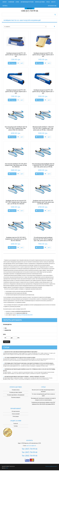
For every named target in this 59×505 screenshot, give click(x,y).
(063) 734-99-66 (31, 456)
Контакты (5, 5)
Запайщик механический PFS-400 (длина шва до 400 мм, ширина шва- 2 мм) (43, 91)
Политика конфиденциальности (51, 466)
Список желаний (15, 413)
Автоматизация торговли (27, 2)
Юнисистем (8, 330)
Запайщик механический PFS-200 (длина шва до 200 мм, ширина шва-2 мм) (43, 54)
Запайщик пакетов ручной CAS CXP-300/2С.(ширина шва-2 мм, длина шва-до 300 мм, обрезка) (43, 202)
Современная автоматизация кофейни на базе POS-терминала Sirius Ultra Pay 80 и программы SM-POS (29, 371)
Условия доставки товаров (15, 392)
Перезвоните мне (52, 5)
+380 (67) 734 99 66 (29, 11)
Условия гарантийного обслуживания (15, 395)
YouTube (16, 426)
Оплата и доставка (40, 2)
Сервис (17, 2)
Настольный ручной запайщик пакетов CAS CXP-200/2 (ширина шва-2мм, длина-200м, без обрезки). (16, 128)
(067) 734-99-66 (31, 449)
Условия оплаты (15, 389)
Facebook (16, 423)
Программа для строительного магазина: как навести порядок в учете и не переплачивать (29, 365)
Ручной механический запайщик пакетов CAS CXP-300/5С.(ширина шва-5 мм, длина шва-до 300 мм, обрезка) (43, 240)
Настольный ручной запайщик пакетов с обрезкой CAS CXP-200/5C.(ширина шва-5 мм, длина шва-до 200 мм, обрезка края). (43, 166)
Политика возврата (15, 397)
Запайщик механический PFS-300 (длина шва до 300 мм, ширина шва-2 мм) (16, 91)
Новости (53, 2)
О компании (11, 2)
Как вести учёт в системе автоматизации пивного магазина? (29, 353)
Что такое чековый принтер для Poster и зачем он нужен (29, 359)
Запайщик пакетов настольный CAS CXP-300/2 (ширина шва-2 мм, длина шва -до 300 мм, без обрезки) (15, 202)
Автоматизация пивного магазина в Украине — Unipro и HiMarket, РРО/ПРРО (29, 378)
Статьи (48, 2)
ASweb (7, 468)
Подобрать (6, 341)
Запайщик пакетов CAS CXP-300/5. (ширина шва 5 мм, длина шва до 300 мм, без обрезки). (16, 239)
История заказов (16, 411)
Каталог (5, 2)
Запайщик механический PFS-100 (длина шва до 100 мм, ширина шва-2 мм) (16, 54)
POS (6, 328)
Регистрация (16, 416)
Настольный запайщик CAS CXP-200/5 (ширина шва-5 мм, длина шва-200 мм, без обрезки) (16, 165)
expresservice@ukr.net (31, 445)
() (22, 63)
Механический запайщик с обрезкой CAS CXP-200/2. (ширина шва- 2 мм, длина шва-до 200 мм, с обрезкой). (43, 128)
